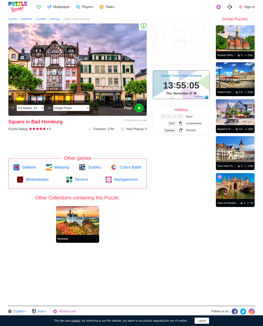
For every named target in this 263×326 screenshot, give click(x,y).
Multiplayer (61, 7)
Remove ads (67, 311)
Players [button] (87, 7)
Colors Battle (130, 167)
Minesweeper (37, 179)
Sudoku (94, 167)
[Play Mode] (71, 108)
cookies (75, 320)
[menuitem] (38, 6)
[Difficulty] (30, 108)
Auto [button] (41, 311)
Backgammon (125, 179)
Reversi (81, 179)
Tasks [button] (109, 7)
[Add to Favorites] (143, 26)
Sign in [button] (249, 7)
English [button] (19, 311)
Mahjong (61, 167)
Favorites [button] (38, 6)
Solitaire (28, 167)
